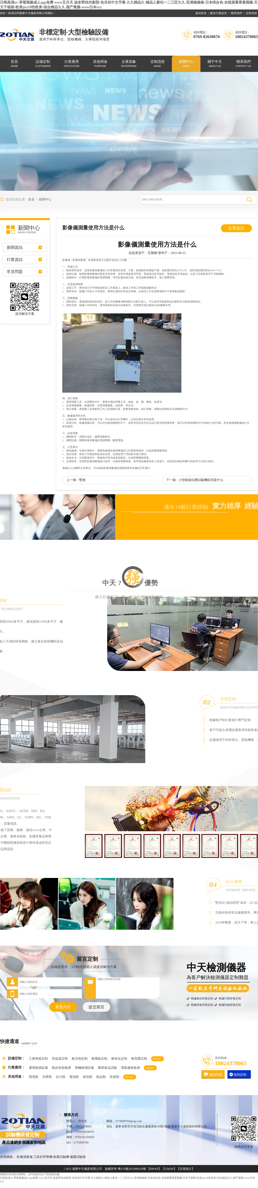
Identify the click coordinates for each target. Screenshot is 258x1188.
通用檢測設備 (38, 1067)
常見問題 (15, 271)
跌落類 (114, 1076)
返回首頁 (200, 13)
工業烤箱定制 (38, 1058)
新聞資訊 (15, 247)
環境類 (33, 1076)
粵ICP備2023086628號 (132, 1168)
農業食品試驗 (107, 1067)
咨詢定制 (240, 1074)
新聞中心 (45, 199)
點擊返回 (236, 228)
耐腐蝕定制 (99, 1058)
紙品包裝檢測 (61, 1067)
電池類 (74, 1076)
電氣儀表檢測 (130, 1067)
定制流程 (251, 13)
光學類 (47, 1076)
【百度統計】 (185, 1168)
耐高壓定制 (139, 1058)
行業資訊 (15, 259)
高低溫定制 (60, 1058)
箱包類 (87, 1076)
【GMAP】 (169, 1168)
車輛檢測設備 (84, 1067)
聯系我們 (236, 13)
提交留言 (96, 1007)
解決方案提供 (218, 13)
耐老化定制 (119, 1058)
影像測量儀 (25, 1156)
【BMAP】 (154, 1168)
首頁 (31, 199)
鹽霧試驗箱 (78, 1156)
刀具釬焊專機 (42, 1156)
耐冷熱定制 (80, 1058)
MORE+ (157, 1058)
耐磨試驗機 (61, 1156)
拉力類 (60, 1076)
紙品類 (101, 1076)
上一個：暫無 (76, 480)
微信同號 (215, 1074)
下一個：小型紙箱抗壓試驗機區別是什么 (194, 480)
